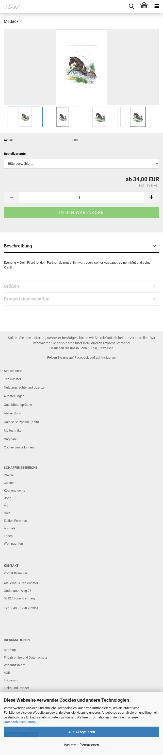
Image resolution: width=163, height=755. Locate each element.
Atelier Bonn (12, 413)
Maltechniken (13, 430)
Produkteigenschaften (27, 298)
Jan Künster (12, 379)
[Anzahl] (81, 197)
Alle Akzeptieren (81, 732)
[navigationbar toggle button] (156, 6)
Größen (11, 286)
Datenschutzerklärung (20, 722)
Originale (10, 439)
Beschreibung (18, 245)
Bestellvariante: (15, 154)
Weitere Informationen (81, 745)
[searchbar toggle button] (131, 6)
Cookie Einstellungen (19, 447)
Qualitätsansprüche (18, 405)
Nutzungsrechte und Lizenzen (25, 387)
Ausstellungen (14, 396)
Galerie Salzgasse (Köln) (21, 422)
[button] (11, 197)
